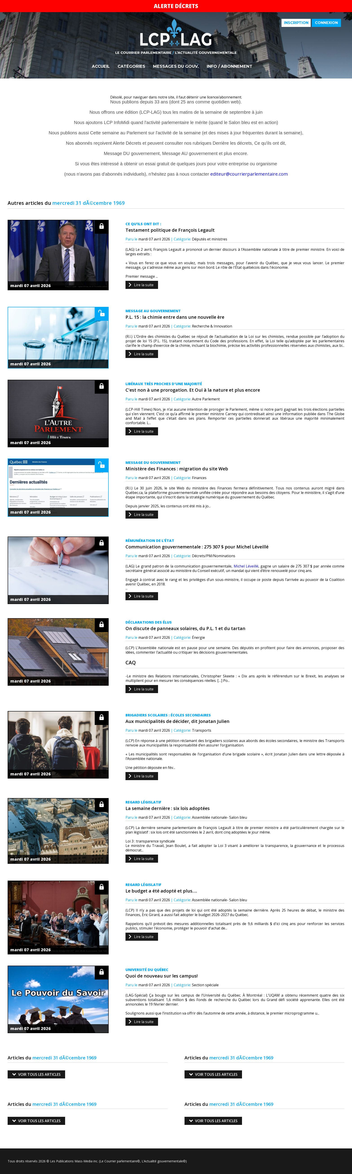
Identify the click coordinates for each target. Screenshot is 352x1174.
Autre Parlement (206, 399)
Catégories (131, 66)
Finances (199, 477)
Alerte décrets (176, 6)
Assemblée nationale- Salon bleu (219, 817)
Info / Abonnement (229, 66)
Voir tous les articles (39, 1074)
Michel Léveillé (246, 566)
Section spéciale (205, 984)
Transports (201, 730)
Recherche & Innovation (212, 326)
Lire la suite (144, 284)
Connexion (326, 23)
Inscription (296, 23)
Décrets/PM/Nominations (213, 555)
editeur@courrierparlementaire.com (249, 174)
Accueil (101, 66)
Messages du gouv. (176, 66)
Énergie (198, 637)
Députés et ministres (209, 239)
